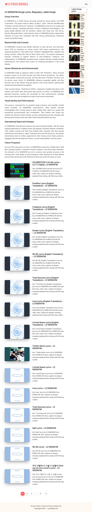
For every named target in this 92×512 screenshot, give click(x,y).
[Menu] (86, 4)
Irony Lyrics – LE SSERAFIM (44, 388)
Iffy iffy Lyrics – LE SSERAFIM (45, 447)
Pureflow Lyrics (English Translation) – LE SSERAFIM (44, 184)
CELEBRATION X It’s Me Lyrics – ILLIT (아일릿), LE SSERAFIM (46, 163)
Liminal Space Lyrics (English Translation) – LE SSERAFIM (45, 323)
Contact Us (57, 506)
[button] (46, 494)
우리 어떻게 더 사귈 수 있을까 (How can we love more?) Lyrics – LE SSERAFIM (47, 468)
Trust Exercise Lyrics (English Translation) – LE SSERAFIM (45, 279)
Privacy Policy (36, 506)
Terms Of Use (47, 506)
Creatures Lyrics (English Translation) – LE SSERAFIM (44, 208)
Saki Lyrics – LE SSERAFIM (44, 428)
